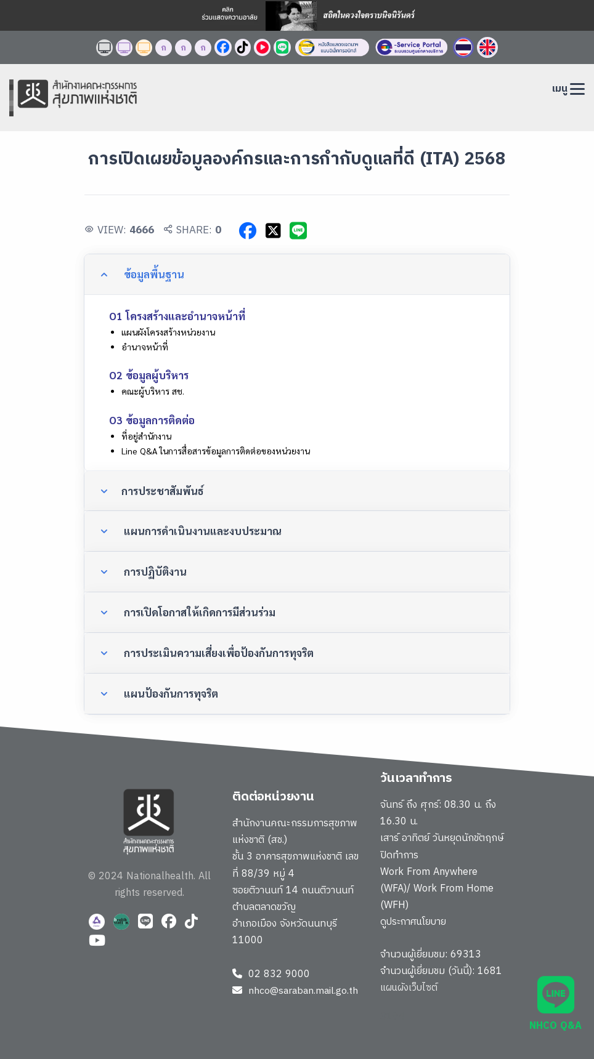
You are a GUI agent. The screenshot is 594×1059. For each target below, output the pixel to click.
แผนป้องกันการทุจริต (169, 693)
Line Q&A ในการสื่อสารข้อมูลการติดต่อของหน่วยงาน (215, 450)
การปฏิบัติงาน (154, 571)
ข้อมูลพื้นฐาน (152, 274)
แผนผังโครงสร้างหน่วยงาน (168, 331)
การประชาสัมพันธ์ (162, 490)
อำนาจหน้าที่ (144, 346)
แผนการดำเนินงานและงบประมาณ (201, 531)
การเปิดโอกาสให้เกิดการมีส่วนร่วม (198, 612)
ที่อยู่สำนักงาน (146, 435)
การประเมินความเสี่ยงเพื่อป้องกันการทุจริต (217, 652)
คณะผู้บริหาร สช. (152, 391)
